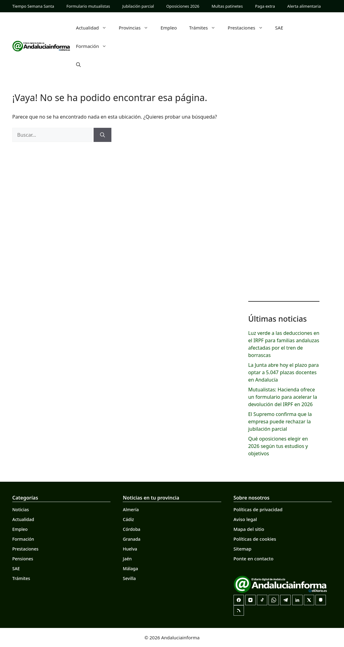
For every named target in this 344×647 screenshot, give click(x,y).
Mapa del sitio (249, 529)
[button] (78, 64)
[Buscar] (102, 135)
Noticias (20, 509)
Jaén (127, 559)
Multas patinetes (227, 6)
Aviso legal (245, 519)
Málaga (130, 568)
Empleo (168, 28)
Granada (131, 539)
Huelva (130, 549)
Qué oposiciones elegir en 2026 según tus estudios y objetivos (278, 446)
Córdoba (131, 529)
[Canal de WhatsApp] (274, 600)
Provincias (136, 27)
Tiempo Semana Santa (33, 6)
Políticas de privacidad (258, 509)
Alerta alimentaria (304, 6)
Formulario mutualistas (88, 6)
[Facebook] (239, 600)
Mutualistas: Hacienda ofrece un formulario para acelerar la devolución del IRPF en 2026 (282, 397)
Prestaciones (248, 27)
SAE (279, 28)
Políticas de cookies (255, 539)
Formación (94, 46)
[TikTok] (262, 600)
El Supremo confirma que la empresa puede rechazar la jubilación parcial (280, 421)
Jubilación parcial (138, 6)
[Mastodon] (320, 600)
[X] (309, 600)
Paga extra (265, 6)
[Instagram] (250, 600)
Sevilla (129, 578)
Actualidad (94, 27)
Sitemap (243, 549)
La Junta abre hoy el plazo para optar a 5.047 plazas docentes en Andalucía (283, 372)
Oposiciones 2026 (182, 6)
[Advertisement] (283, 196)
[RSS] (239, 610)
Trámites (205, 27)
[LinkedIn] (297, 600)
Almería (131, 509)
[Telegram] (285, 600)
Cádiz (128, 519)
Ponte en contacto (253, 558)
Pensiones (22, 559)
